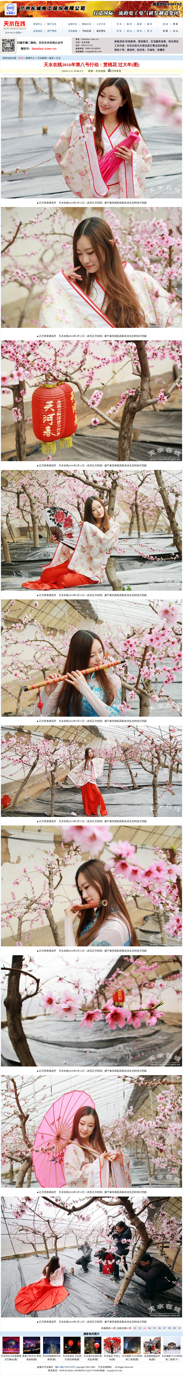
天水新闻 (42, 58)
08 (169, 1328)
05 (154, 1328)
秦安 (51, 58)
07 (164, 1328)
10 (179, 1328)
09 (174, 1328)
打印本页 (114, 71)
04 (149, 1328)
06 (159, 1328)
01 (135, 1328)
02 (140, 1328)
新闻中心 (30, 58)
